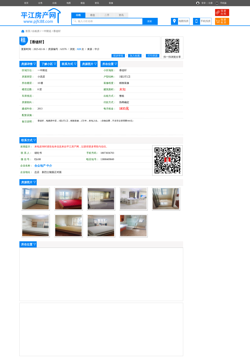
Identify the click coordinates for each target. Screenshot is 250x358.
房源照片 (87, 63)
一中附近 (46, 31)
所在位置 (108, 63)
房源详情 (26, 63)
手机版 (223, 3)
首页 (26, 3)
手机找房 (205, 21)
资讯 (97, 3)
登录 (203, 3)
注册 (210, 3)
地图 (69, 3)
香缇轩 (57, 31)
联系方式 (67, 63)
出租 (54, 3)
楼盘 (83, 3)
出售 (40, 3)
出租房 (36, 31)
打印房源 (153, 55)
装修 (111, 3)
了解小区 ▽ (48, 63)
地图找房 (183, 21)
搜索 (149, 21)
